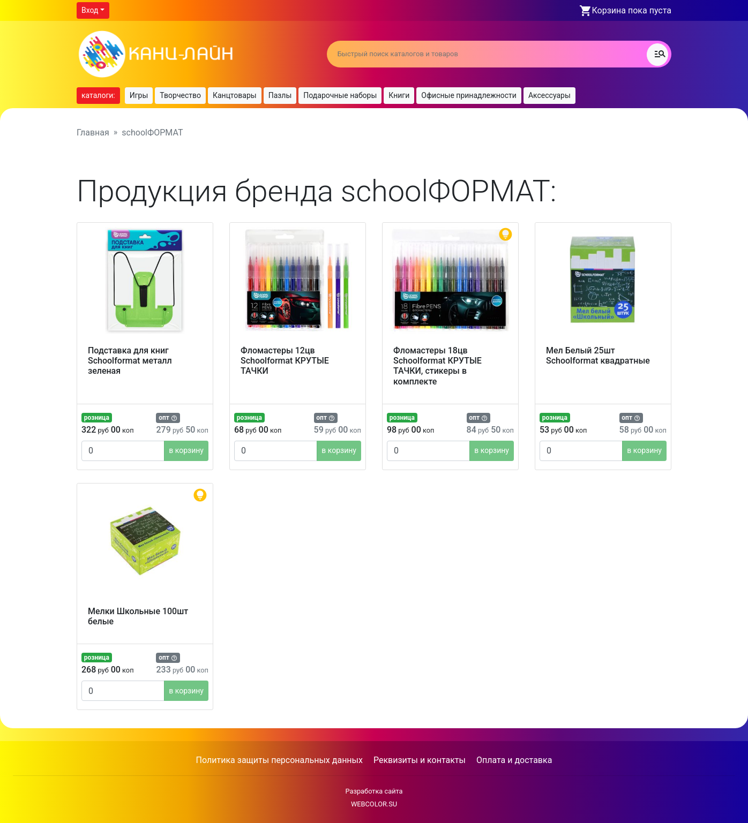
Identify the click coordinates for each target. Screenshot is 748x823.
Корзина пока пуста (631, 10)
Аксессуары (549, 95)
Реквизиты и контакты (419, 760)
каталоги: (98, 95)
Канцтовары (235, 95)
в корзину (186, 450)
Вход (89, 10)
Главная (93, 132)
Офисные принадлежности (469, 95)
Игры (139, 95)
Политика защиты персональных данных (279, 760)
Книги (398, 95)
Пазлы (280, 95)
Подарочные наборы (340, 95)
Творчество (180, 95)
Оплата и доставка (514, 760)
